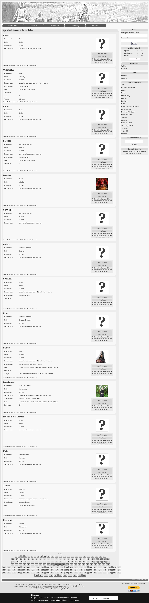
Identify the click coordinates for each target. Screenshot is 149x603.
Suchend (124, 78)
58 (40, 562)
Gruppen (124, 69)
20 (84, 556)
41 (72, 559)
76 (12, 564)
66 (72, 562)
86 (52, 564)
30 (29, 559)
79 (24, 564)
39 (64, 559)
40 (68, 559)
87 (56, 564)
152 (9, 573)
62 (56, 562)
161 (52, 573)
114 (66, 567)
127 (9, 570)
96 (91, 564)
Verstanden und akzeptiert (103, 598)
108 (38, 567)
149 (114, 570)
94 (84, 564)
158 (38, 573)
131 (28, 570)
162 (57, 573)
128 (14, 570)
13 (56, 556)
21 (88, 556)
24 (100, 556)
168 (85, 573)
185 (79, 575)
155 (23, 573)
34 (44, 559)
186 (84, 575)
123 (109, 567)
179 (51, 575)
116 (76, 567)
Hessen (123, 104)
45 (88, 559)
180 (55, 575)
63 (60, 562)
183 (70, 575)
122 (105, 567)
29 (25, 559)
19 (80, 556)
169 (90, 573)
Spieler (123, 66)
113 (62, 567)
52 (17, 562)
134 (42, 570)
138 (62, 570)
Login (134, 43)
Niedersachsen (126, 109)
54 (25, 562)
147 (105, 570)
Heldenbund (12, 26)
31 (32, 559)
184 (75, 575)
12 (52, 556)
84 (44, 564)
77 (16, 564)
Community (75, 26)
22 (92, 556)
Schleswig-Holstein (127, 125)
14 (60, 556)
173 (109, 573)
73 (100, 562)
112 (57, 567)
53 (21, 562)
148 (109, 570)
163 (62, 573)
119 (90, 567)
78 (20, 564)
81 (32, 564)
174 (114, 573)
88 (60, 564)
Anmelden (95, 26)
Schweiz (124, 134)
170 (95, 573)
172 (105, 573)
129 (18, 570)
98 (99, 564)
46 (92, 559)
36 (52, 559)
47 (96, 559)
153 (14, 573)
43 (80, 559)
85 (48, 564)
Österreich (124, 131)
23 (96, 556)
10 (45, 556)
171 (100, 573)
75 (108, 562)
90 (68, 564)
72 (96, 562)
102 (9, 567)
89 (64, 564)
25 (104, 556)
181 (60, 575)
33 (40, 559)
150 (119, 570)
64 (64, 562)
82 (36, 564)
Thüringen (124, 128)
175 (119, 573)
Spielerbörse (54, 26)
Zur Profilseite (102, 54)
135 (47, 570)
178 (46, 575)
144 (90, 570)
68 (80, 562)
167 (81, 573)
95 (87, 564)
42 (76, 559)
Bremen (124, 98)
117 (81, 567)
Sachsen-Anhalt (126, 123)
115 (71, 567)
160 (47, 573)
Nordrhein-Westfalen (128, 112)
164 (66, 573)
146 (100, 570)
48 (100, 559)
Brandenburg (125, 96)
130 (23, 570)
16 (68, 556)
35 (48, 559)
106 (28, 567)
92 (76, 564)
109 (42, 567)
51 (13, 562)
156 (28, 573)
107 (33, 567)
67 (76, 562)
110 (47, 567)
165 (71, 573)
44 (84, 559)
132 (33, 570)
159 (42, 573)
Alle (122, 85)
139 (66, 570)
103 (14, 567)
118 (85, 567)
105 (23, 567)
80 (28, 564)
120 (95, 567)
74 (104, 562)
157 (33, 573)
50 (108, 559)
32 (36, 559)
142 (81, 570)
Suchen (134, 144)
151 (4, 573)
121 (100, 567)
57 (36, 562)
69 (84, 562)
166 (76, 573)
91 (72, 564)
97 (95, 564)
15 (64, 556)
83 (40, 564)
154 (18, 573)
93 (80, 564)
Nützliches (33, 26)
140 (71, 570)
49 (104, 559)
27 (17, 559)
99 (103, 564)
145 (95, 570)
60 (48, 562)
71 (92, 562)
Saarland (124, 117)
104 (18, 567)
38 (60, 559)
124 (114, 567)
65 (68, 562)
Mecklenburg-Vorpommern (130, 106)
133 (38, 570)
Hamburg (124, 101)
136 (52, 570)
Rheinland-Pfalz (126, 115)
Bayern (123, 90)
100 (108, 564)
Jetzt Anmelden (134, 59)
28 (21, 559)
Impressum (74, 600)
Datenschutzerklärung (60, 600)
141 (76, 570)
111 (52, 567)
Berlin (123, 93)
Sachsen (124, 120)
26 (13, 559)
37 (56, 559)
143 (85, 570)
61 (52, 562)
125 (119, 567)
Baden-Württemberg (128, 87)
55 (29, 562)
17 (72, 556)
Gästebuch (102, 56)
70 (88, 562)
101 (4, 567)
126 (4, 570)
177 (41, 575)
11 (49, 556)
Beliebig (124, 75)
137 (57, 570)
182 (65, 575)
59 (44, 562)
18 (76, 556)
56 (32, 562)
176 (36, 575)
